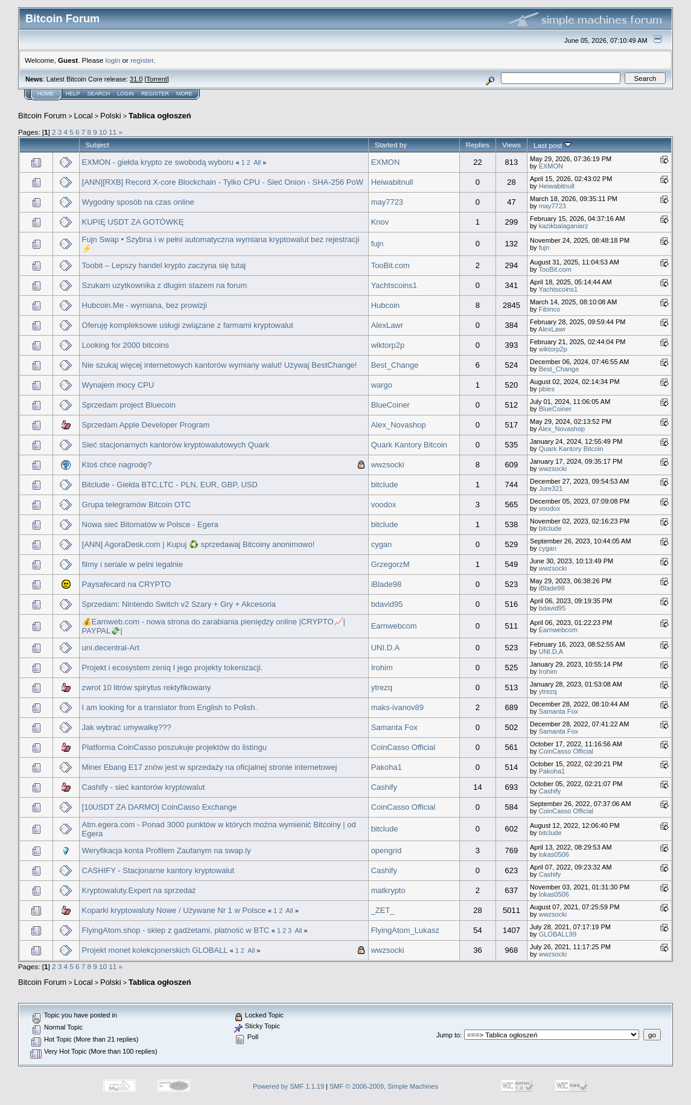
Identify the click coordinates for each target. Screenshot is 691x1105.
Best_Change (395, 365)
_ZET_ (383, 910)
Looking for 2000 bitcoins (126, 345)
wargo (381, 384)
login (113, 60)
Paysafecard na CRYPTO (126, 584)
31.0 (136, 79)
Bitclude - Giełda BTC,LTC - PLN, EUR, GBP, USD (170, 484)
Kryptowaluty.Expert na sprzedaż (139, 890)
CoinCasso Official (403, 747)
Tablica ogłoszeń (160, 115)
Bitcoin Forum (42, 115)
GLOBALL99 (557, 934)
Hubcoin (385, 305)
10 (103, 132)
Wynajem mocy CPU (118, 384)
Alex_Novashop (398, 424)
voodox (383, 504)
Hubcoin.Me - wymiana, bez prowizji (144, 305)
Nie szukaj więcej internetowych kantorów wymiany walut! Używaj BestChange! (219, 365)
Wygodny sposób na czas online (138, 202)
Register (155, 94)
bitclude (384, 484)
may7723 (387, 202)
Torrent (157, 79)
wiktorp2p (388, 345)
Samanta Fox (558, 711)
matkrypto (388, 890)
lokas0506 (554, 854)
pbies (547, 388)
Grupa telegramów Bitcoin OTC (136, 504)
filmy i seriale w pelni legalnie (132, 564)
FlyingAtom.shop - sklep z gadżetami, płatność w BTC (177, 930)
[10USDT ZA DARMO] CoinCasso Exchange (159, 807)
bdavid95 (387, 604)
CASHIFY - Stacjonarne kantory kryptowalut (158, 870)
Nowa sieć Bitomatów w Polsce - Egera (150, 524)
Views (511, 145)
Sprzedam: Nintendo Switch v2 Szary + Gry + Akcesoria (179, 604)
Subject (97, 145)
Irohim (382, 667)
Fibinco (549, 309)
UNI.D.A (385, 647)
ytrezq (381, 687)
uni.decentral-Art (110, 647)
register (141, 60)
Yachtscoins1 (394, 285)
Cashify (384, 787)
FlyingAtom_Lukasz (405, 930)
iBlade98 (386, 584)
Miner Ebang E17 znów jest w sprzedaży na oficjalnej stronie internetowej (209, 767)
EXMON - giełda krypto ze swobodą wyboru (158, 162)
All (257, 162)
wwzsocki (387, 464)
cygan (381, 544)
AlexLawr (387, 325)
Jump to (448, 1035)
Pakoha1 (386, 767)
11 (112, 132)
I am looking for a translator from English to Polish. (169, 707)
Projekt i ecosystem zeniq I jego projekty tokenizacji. (172, 667)
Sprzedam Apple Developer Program (146, 424)
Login (125, 94)
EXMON (385, 162)
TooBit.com (390, 265)
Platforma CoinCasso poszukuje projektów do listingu (174, 747)
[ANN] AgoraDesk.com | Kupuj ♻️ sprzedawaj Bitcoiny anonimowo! (198, 544)
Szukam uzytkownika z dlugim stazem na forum (164, 285)
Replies (477, 145)
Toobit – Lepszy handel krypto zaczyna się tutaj (164, 265)
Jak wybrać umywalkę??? (126, 727)
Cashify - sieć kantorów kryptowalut (143, 787)
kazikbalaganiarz (563, 225)
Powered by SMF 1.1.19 (288, 1086)
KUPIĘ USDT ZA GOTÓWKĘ (133, 221)
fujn (377, 243)
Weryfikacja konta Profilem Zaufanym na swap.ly (166, 850)
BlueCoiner (390, 404)
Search (99, 94)
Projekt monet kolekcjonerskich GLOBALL (155, 950)
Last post (552, 145)
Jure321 (551, 488)
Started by (391, 145)
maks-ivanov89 (397, 707)
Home (45, 94)
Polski (110, 115)
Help (73, 94)
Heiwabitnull (392, 182)
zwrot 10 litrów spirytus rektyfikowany (146, 687)
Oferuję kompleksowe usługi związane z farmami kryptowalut (187, 325)
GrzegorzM (390, 564)
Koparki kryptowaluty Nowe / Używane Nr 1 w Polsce (174, 910)
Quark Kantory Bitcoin (409, 444)
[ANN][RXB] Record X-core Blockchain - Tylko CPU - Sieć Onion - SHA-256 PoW (222, 182)
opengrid (386, 850)
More (184, 94)
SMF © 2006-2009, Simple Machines (384, 1086)
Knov (380, 221)
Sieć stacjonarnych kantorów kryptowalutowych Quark (176, 444)
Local (83, 115)
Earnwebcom (394, 625)
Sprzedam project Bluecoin (129, 404)
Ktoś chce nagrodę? (117, 464)
